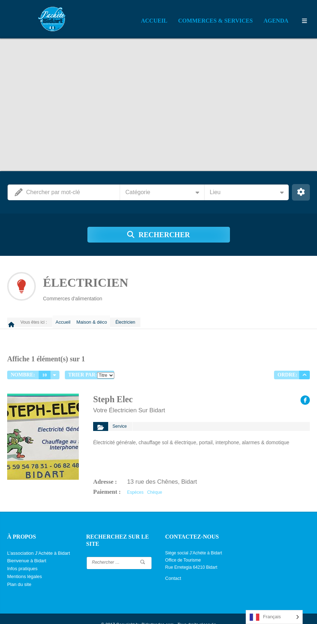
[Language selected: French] (274, 617)
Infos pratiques (21, 559)
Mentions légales (23, 566)
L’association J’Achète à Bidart (36, 544)
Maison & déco (97, 320)
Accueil (154, 21)
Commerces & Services (215, 21)
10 (44, 371)
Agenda (276, 21)
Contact (172, 569)
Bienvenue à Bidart (25, 551)
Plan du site (18, 573)
